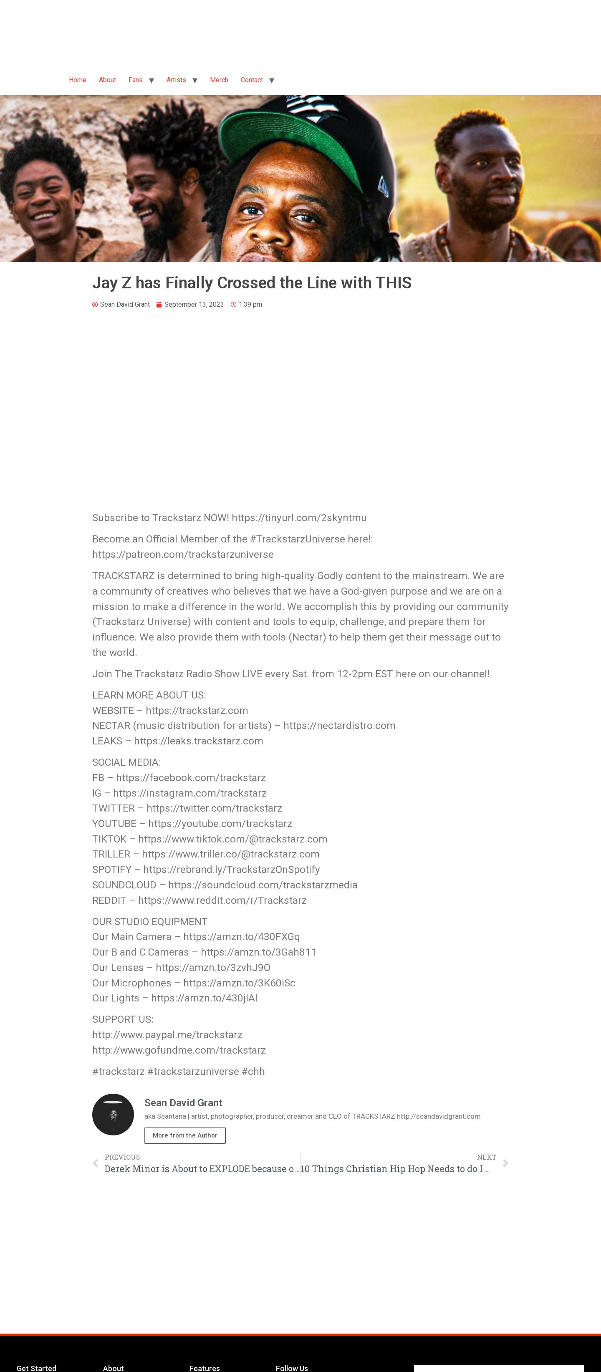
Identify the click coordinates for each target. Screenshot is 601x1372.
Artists (176, 80)
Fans (136, 80)
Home (77, 80)
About (107, 80)
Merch (219, 80)
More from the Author (185, 1135)
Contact (252, 80)
